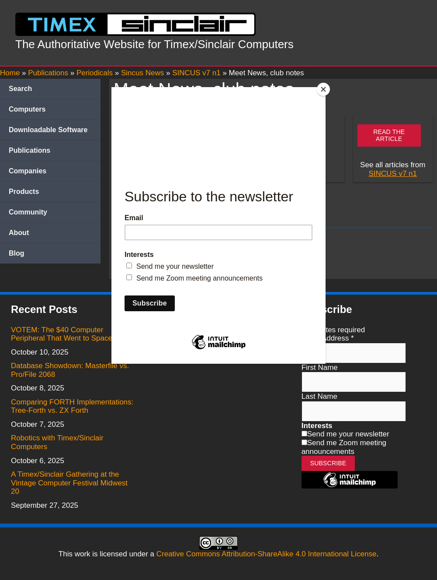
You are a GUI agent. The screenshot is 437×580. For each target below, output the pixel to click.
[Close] (323, 89)
